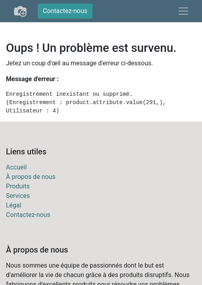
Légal (13, 205)
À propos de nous (31, 176)
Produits (18, 186)
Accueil (16, 167)
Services (18, 196)
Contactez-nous (65, 11)
